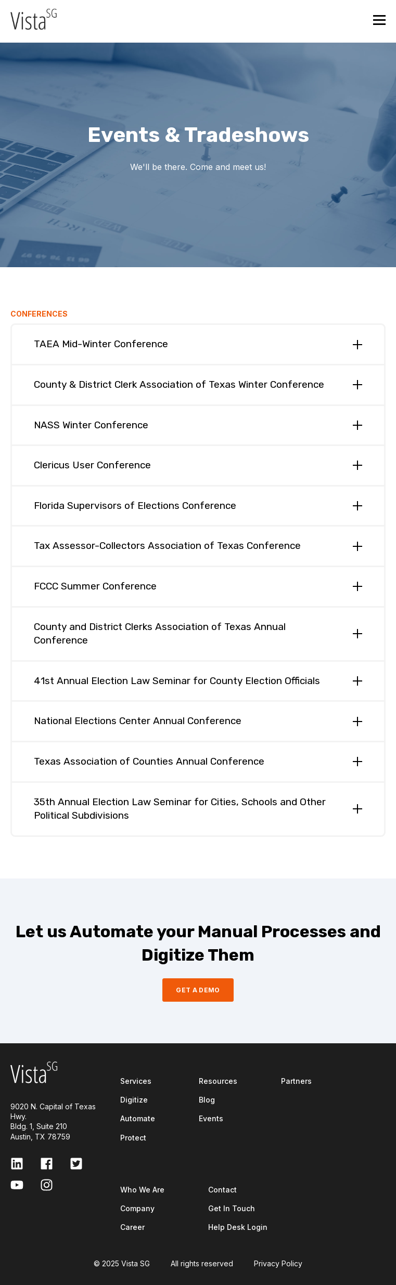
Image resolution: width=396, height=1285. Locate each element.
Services (135, 1081)
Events (211, 1118)
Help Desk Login (237, 1227)
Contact (222, 1189)
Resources (218, 1081)
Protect (133, 1137)
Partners (296, 1081)
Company (137, 1208)
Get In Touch (231, 1208)
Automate (137, 1118)
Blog (207, 1099)
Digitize (134, 1099)
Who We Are (142, 1189)
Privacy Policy (278, 1263)
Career (132, 1227)
